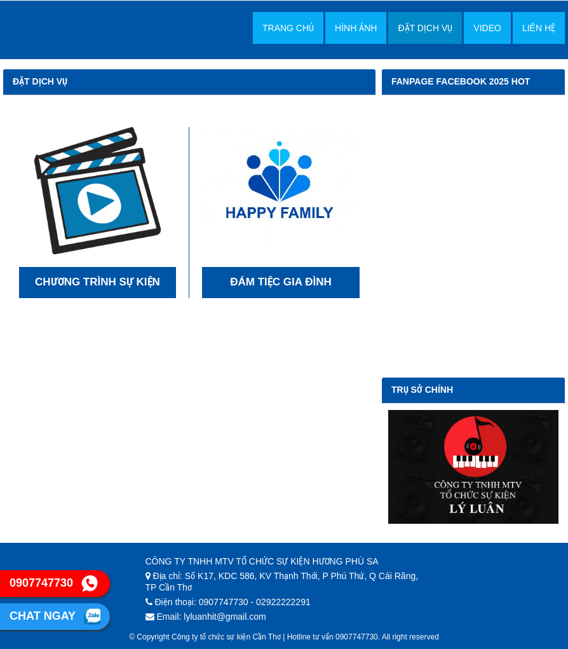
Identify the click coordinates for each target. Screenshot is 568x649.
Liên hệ (538, 28)
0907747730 (54, 583)
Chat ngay (55, 616)
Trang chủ (288, 28)
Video (487, 28)
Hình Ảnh (356, 28)
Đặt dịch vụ (425, 28)
